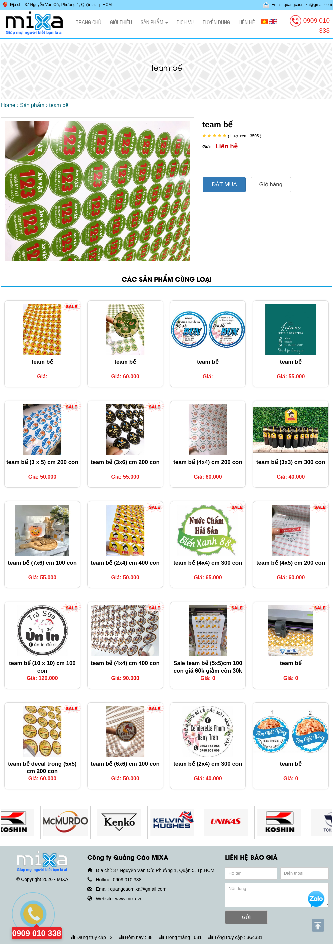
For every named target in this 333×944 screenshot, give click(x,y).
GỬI (246, 917)
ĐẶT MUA (224, 184)
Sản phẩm (154, 22)
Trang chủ (88, 22)
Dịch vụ (185, 22)
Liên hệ (247, 22)
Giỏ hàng (271, 184)
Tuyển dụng (216, 22)
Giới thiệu (121, 22)
